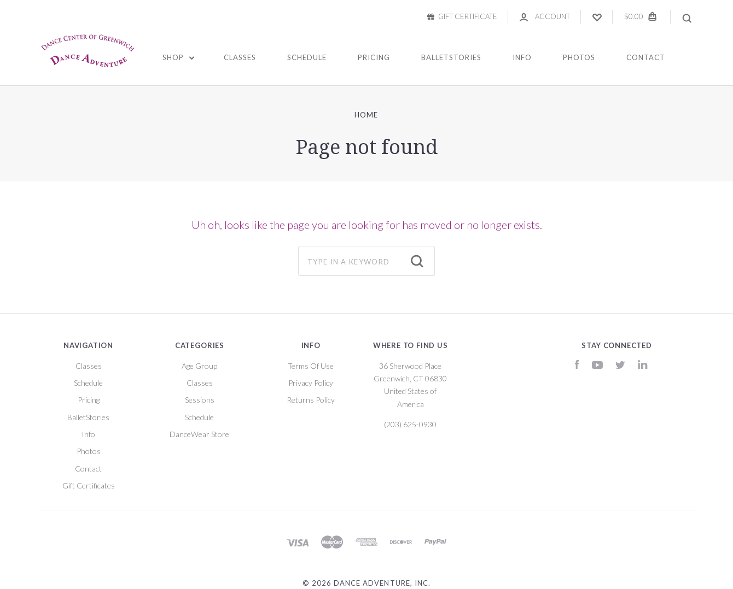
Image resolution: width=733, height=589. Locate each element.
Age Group (199, 365)
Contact (645, 57)
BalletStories (451, 57)
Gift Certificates (88, 485)
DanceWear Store (199, 434)
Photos (579, 57)
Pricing (374, 57)
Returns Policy (311, 399)
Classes (240, 57)
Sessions (199, 399)
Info (522, 57)
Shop (178, 57)
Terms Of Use (311, 365)
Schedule (307, 57)
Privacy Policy (310, 382)
